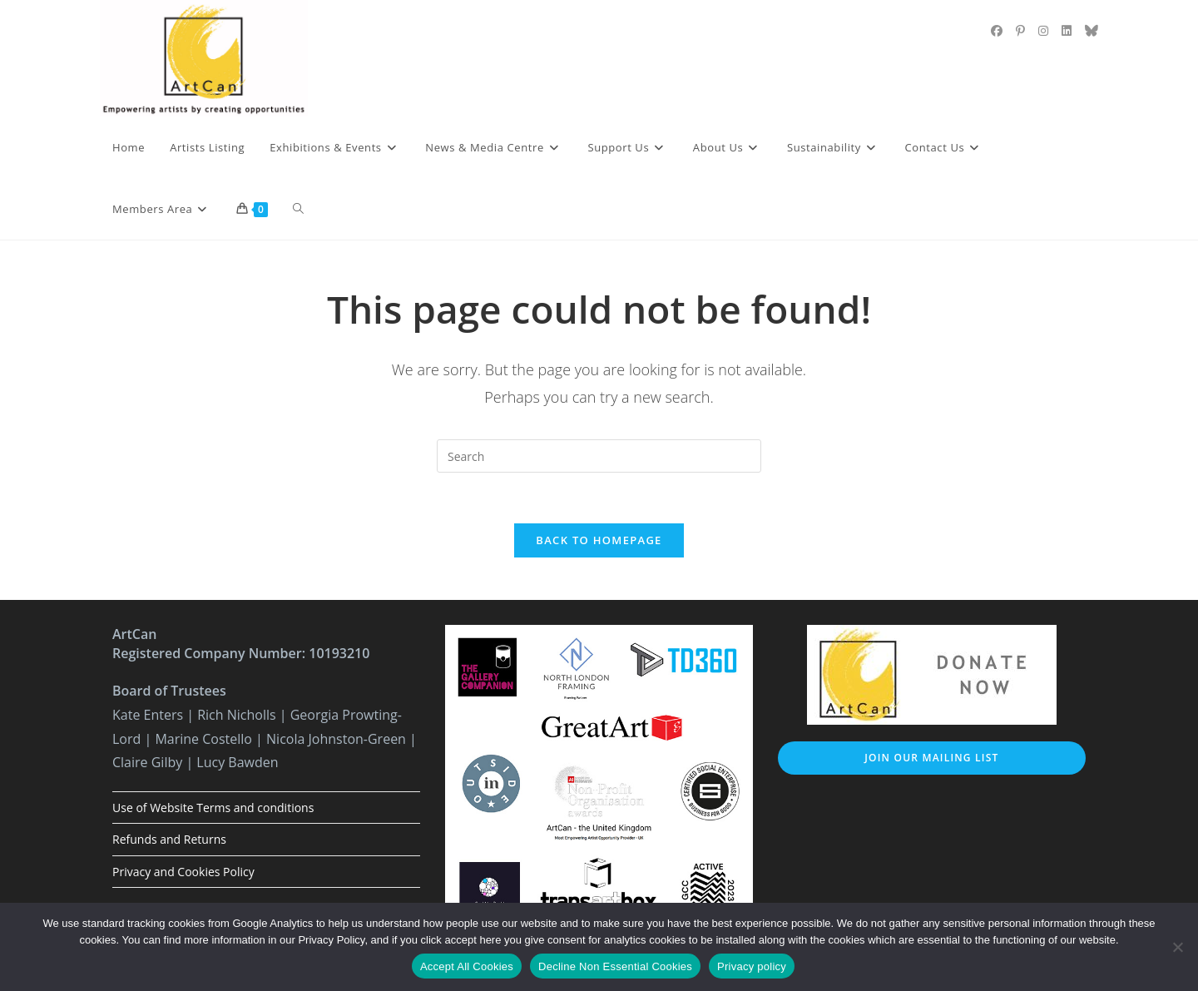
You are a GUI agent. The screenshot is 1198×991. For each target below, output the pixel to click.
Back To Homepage (598, 540)
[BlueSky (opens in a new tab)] (1091, 31)
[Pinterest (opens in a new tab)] (1020, 31)
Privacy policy (751, 966)
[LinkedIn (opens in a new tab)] (1066, 31)
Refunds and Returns (169, 839)
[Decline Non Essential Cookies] (1177, 947)
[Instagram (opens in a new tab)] (1043, 31)
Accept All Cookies (466, 966)
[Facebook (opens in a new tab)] (996, 31)
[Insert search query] (599, 456)
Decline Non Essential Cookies (615, 966)
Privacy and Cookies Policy (183, 872)
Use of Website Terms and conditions (213, 807)
